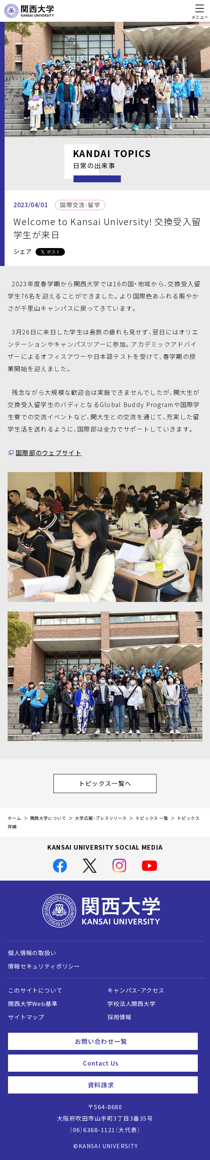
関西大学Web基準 (33, 1003)
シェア (22, 251)
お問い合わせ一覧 (133, 1041)
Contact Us (137, 1063)
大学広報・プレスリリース (101, 818)
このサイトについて (35, 990)
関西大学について (48, 818)
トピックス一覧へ (118, 783)
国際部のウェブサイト (49, 452)
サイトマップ (26, 1017)
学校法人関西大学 (131, 1003)
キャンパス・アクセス (135, 990)
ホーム (14, 818)
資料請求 (140, 1084)
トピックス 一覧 (152, 818)
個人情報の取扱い (32, 953)
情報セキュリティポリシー (44, 966)
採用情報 (119, 1017)
